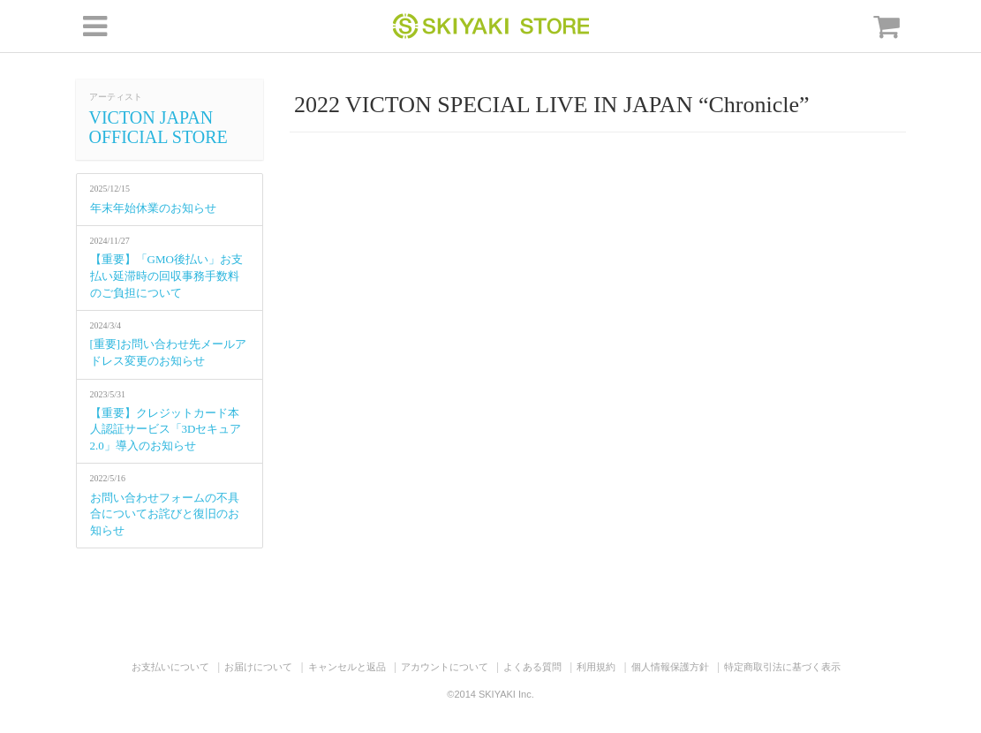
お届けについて (258, 666)
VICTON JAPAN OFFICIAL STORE (158, 127)
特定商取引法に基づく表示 (782, 666)
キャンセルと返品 (347, 666)
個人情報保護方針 (670, 666)
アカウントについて (444, 666)
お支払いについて (170, 666)
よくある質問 (532, 666)
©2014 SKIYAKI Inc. (490, 694)
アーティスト (115, 97)
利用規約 (596, 666)
